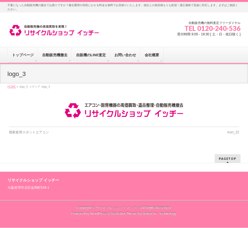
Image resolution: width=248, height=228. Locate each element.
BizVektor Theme (124, 213)
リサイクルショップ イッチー (118, 208)
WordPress (98, 213)
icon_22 (233, 132)
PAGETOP (227, 158)
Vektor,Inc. (151, 213)
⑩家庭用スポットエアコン (29, 132)
